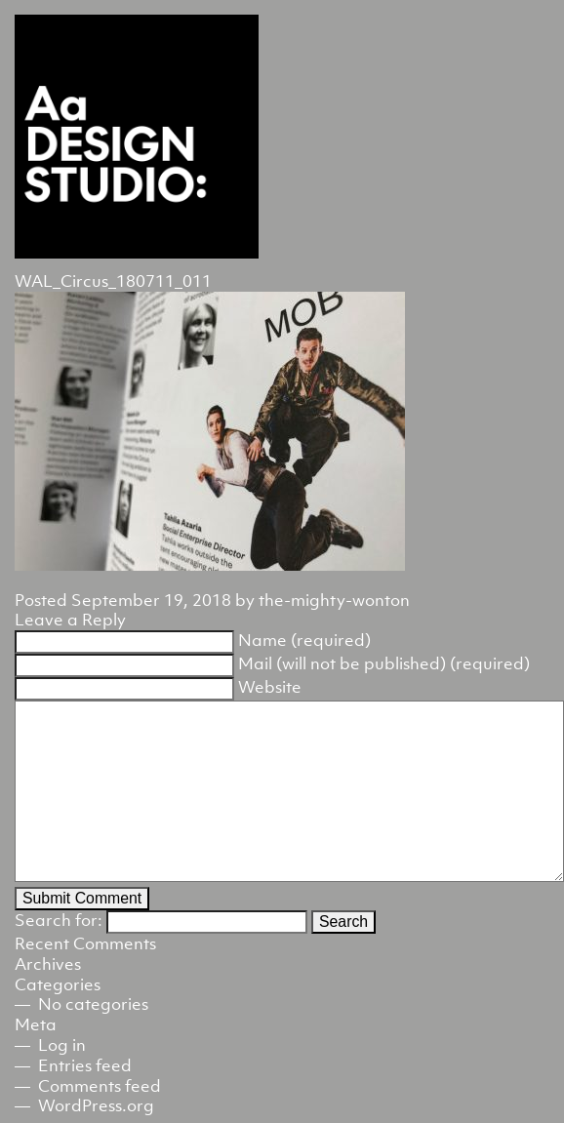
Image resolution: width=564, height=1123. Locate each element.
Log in (62, 1045)
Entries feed (85, 1065)
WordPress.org (96, 1105)
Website (270, 687)
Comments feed (99, 1086)
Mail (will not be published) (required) (384, 663)
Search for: (58, 920)
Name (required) (304, 640)
